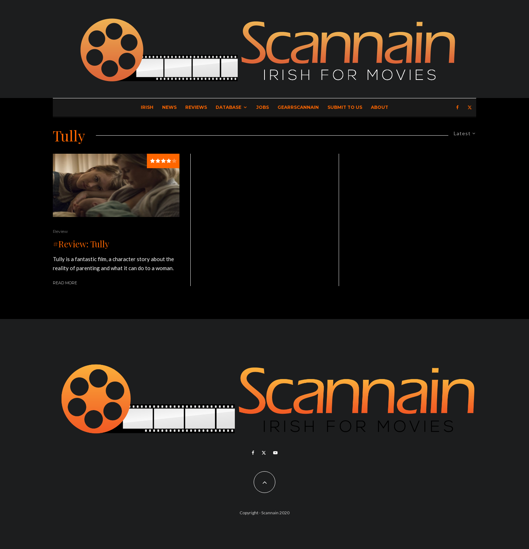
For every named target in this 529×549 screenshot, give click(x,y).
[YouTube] (275, 453)
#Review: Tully (81, 244)
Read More (65, 282)
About (379, 107)
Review (60, 231)
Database (228, 107)
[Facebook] (457, 107)
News (169, 107)
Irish (147, 107)
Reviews (196, 107)
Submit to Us (344, 107)
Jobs (262, 107)
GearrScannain (298, 107)
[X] (469, 107)
